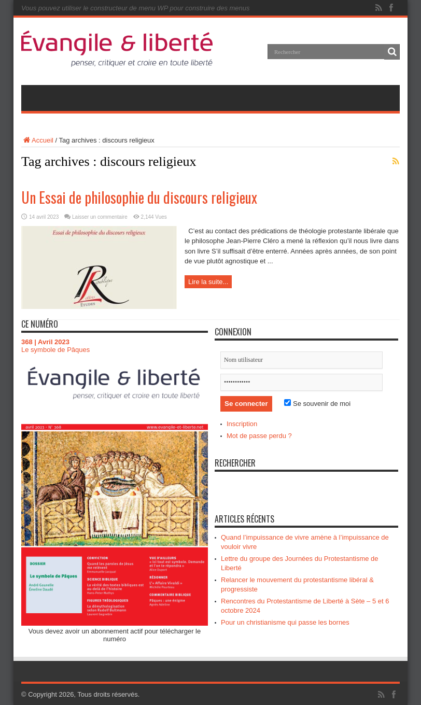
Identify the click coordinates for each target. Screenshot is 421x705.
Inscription (242, 424)
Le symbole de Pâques (55, 350)
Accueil (37, 140)
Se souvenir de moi (317, 403)
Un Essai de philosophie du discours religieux (139, 197)
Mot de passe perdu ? (259, 436)
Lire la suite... (208, 282)
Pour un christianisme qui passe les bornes (285, 622)
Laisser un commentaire (100, 217)
